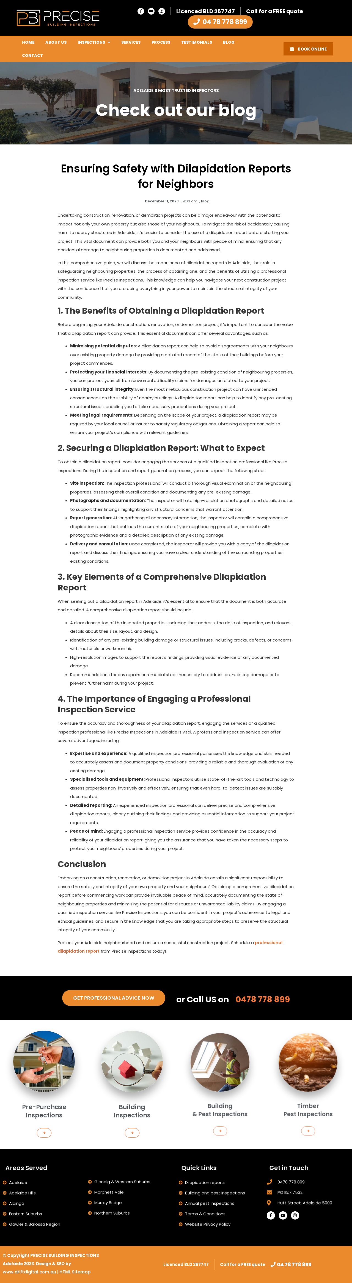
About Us (56, 42)
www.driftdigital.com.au (30, 1272)
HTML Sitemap (75, 1272)
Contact (32, 55)
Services (131, 42)
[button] (44, 1099)
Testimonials (196, 42)
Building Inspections (132, 1092)
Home (28, 42)
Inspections (94, 42)
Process (161, 42)
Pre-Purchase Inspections (44, 1092)
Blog (229, 42)
